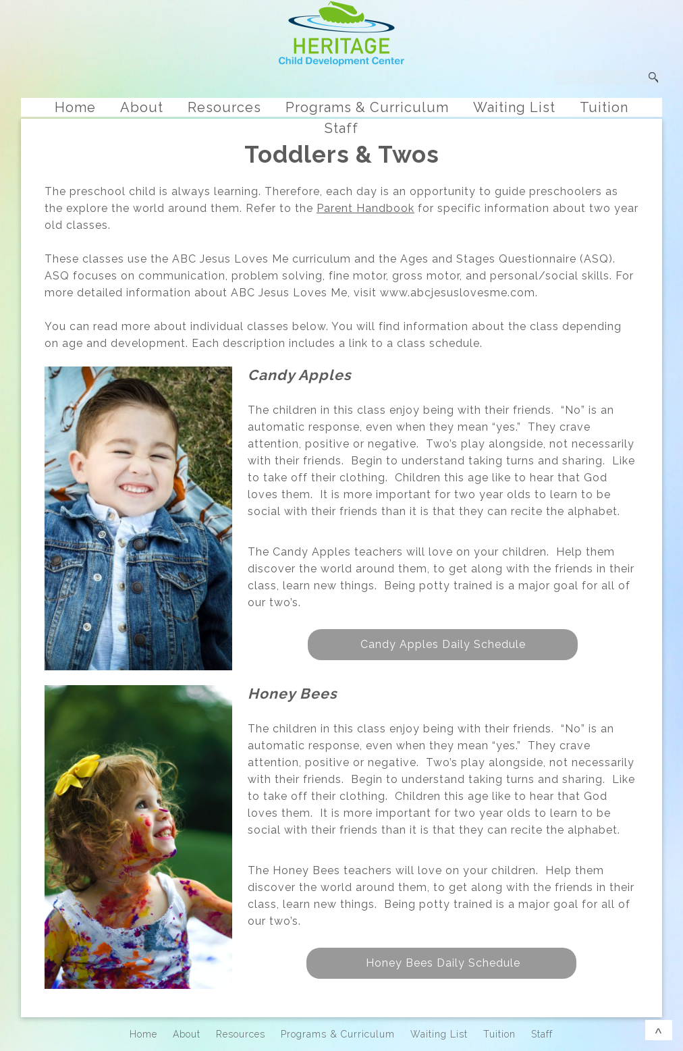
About (141, 107)
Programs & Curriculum (367, 107)
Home (75, 107)
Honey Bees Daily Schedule (441, 962)
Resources (224, 107)
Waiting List (514, 107)
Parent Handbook (365, 208)
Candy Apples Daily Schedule (443, 644)
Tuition (604, 107)
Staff (341, 128)
